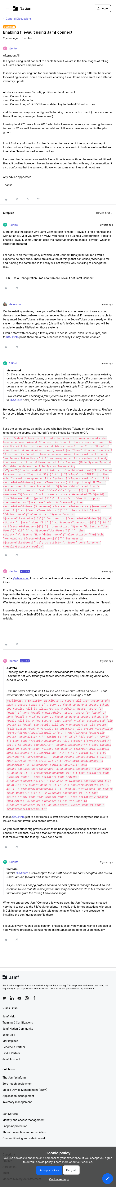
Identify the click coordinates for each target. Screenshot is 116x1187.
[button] (7, 9)
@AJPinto (12, 337)
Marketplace (10, 1040)
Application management (18, 1095)
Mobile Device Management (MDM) (24, 1089)
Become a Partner (13, 1047)
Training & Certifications (17, 1022)
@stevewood (21, 578)
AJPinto (13, 224)
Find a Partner (11, 1053)
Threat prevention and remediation (24, 1132)
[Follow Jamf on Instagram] (27, 998)
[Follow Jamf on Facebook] (34, 998)
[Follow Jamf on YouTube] (19, 998)
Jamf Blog (8, 1034)
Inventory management (17, 1102)
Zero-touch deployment (17, 1083)
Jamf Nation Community (17, 1028)
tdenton (13, 48)
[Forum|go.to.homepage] (22, 8)
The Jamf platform (14, 1077)
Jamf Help (9, 1016)
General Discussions (19, 18)
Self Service (10, 1113)
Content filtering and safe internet (23, 1138)
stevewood (15, 304)
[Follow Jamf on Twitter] (4, 998)
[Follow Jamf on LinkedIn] (12, 998)
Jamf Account (11, 1059)
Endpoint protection (14, 1126)
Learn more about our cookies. (73, 1162)
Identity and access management (23, 1120)
